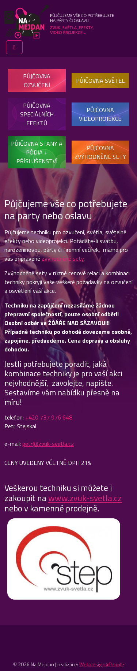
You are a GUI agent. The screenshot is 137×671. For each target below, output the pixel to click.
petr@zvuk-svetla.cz (48, 443)
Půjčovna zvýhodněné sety (100, 152)
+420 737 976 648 (48, 417)
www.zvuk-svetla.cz (85, 498)
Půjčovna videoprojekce (100, 114)
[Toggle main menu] (14, 47)
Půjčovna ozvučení (36, 80)
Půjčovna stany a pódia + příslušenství (36, 152)
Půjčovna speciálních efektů (37, 114)
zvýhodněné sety (63, 258)
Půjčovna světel (100, 80)
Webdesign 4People (101, 664)
